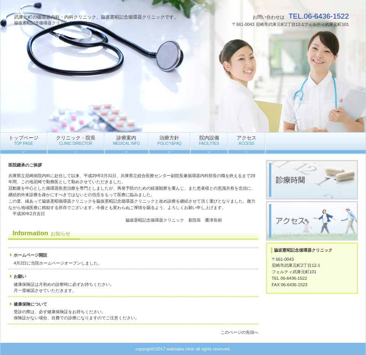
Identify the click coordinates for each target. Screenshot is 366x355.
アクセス (312, 221)
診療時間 (312, 180)
